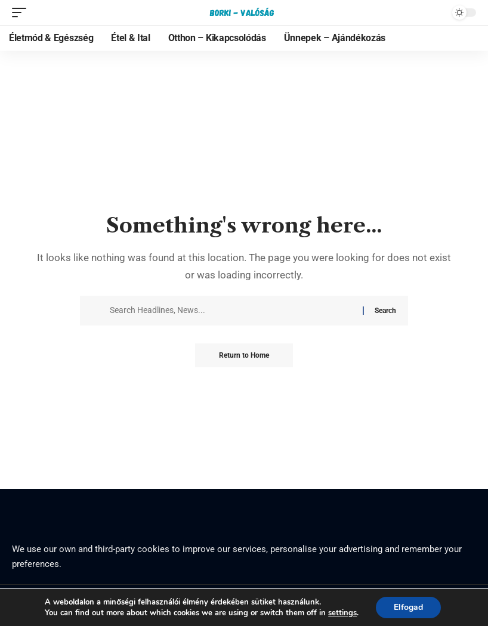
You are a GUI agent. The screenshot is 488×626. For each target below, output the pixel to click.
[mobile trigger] (22, 12)
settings (342, 613)
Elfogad (408, 607)
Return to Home (244, 355)
